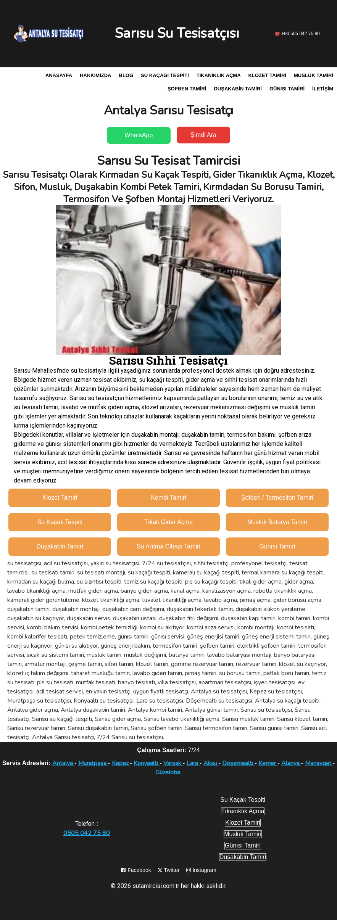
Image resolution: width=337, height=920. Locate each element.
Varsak (173, 763)
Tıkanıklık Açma (219, 75)
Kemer (267, 763)
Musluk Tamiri (313, 75)
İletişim (322, 89)
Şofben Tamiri (187, 89)
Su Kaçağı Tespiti (165, 75)
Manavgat (319, 763)
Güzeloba (168, 772)
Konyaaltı (147, 763)
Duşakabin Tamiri (237, 89)
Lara (193, 763)
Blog (126, 75)
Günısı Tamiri (287, 89)
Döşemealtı (238, 763)
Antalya (63, 763)
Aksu (211, 763)
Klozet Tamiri (267, 75)
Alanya (291, 763)
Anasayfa (58, 75)
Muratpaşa (93, 763)
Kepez (121, 763)
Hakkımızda (95, 75)
